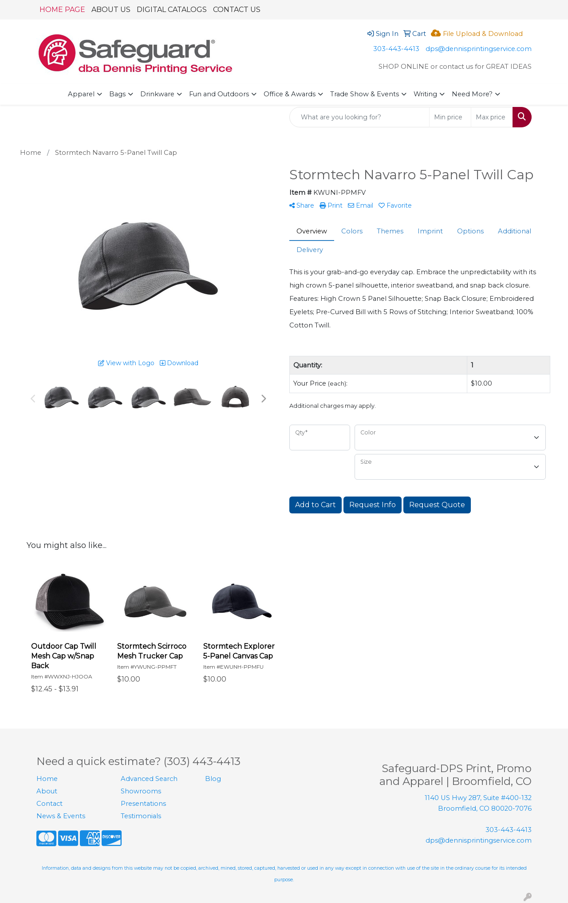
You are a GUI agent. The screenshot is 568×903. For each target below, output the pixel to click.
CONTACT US (236, 9)
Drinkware (157, 94)
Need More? (472, 94)
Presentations (143, 804)
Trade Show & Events (364, 94)
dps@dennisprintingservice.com (479, 49)
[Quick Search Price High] (492, 117)
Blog (213, 779)
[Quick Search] (359, 117)
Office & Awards (290, 94)
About (46, 791)
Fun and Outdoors (219, 94)
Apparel (81, 94)
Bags (117, 94)
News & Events (60, 816)
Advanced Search (149, 779)
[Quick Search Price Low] (450, 117)
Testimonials (141, 816)
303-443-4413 (396, 49)
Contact (49, 804)
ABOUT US (110, 9)
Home (47, 779)
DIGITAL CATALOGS (172, 9)
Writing (425, 94)
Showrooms (141, 791)
